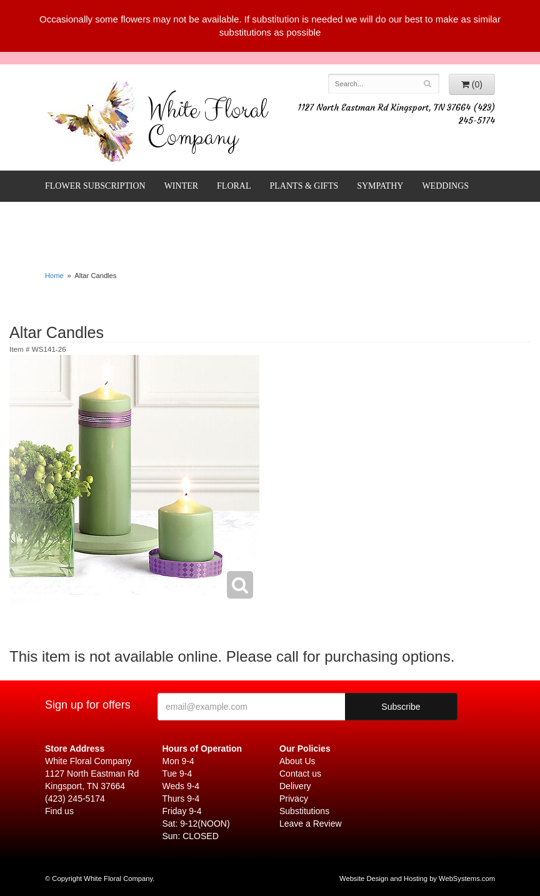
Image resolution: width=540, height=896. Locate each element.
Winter (181, 186)
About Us (297, 761)
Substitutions (304, 811)
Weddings (445, 186)
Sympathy (380, 186)
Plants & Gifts (304, 186)
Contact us (300, 774)
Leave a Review (310, 824)
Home (54, 275)
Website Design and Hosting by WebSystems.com (417, 878)
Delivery (295, 786)
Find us (59, 811)
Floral (234, 186)
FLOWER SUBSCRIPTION (95, 186)
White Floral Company (207, 126)
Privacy (293, 799)
